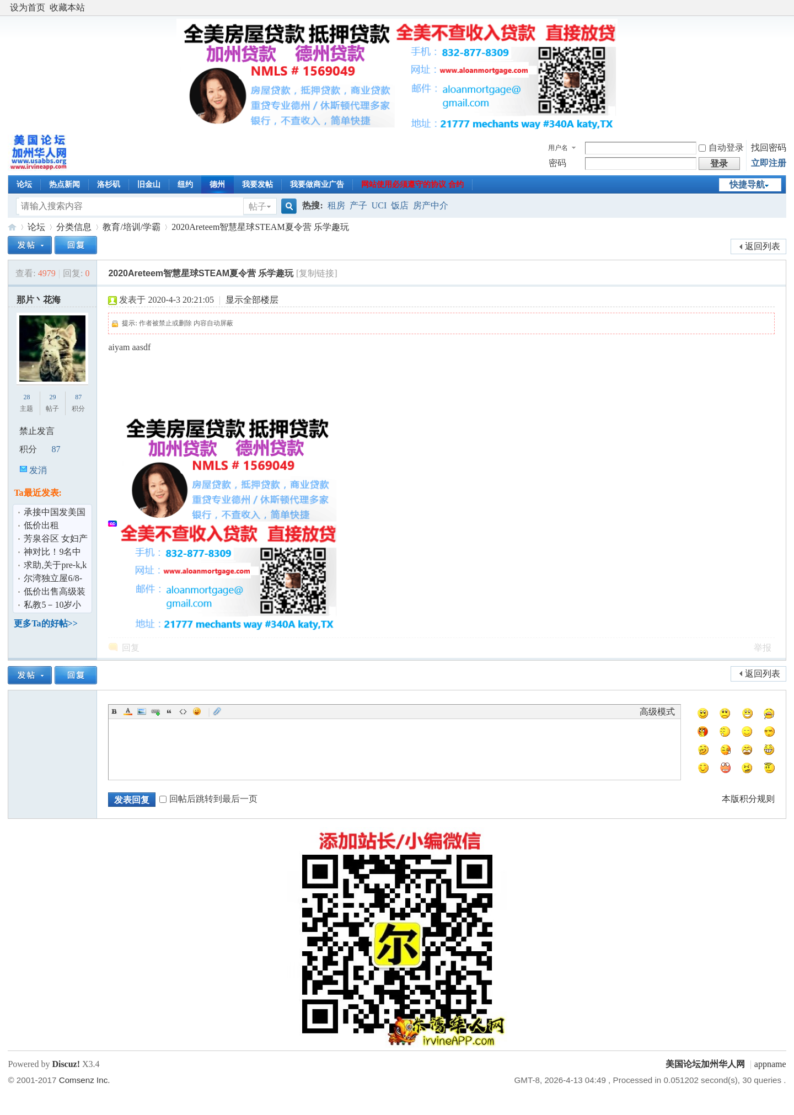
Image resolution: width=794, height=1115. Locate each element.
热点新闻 (64, 184)
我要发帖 (257, 184)
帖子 (257, 206)
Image (141, 711)
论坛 (24, 184)
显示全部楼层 (252, 299)
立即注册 (768, 163)
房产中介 (430, 205)
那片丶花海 (39, 299)
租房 (336, 205)
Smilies (196, 711)
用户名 (558, 148)
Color (127, 711)
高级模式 (657, 711)
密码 (557, 163)
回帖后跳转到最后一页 (208, 798)
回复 (131, 647)
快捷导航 (747, 184)
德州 (217, 184)
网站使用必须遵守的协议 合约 (412, 184)
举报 (762, 647)
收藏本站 (67, 7)
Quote (169, 711)
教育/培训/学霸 (131, 227)
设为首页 (27, 7)
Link (155, 711)
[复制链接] (316, 273)
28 (26, 397)
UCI (379, 205)
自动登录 (721, 147)
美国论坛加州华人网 (12, 227)
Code (183, 711)
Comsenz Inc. (84, 1080)
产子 (358, 205)
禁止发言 (37, 431)
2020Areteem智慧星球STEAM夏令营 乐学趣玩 (259, 227)
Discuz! (66, 1064)
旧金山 (148, 184)
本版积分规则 (748, 798)
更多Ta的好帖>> (45, 623)
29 (52, 397)
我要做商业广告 (317, 184)
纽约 (185, 184)
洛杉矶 (108, 184)
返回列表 (762, 246)
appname (770, 1064)
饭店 (400, 205)
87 (78, 397)
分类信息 (74, 227)
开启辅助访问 (783, 8)
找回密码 (768, 147)
